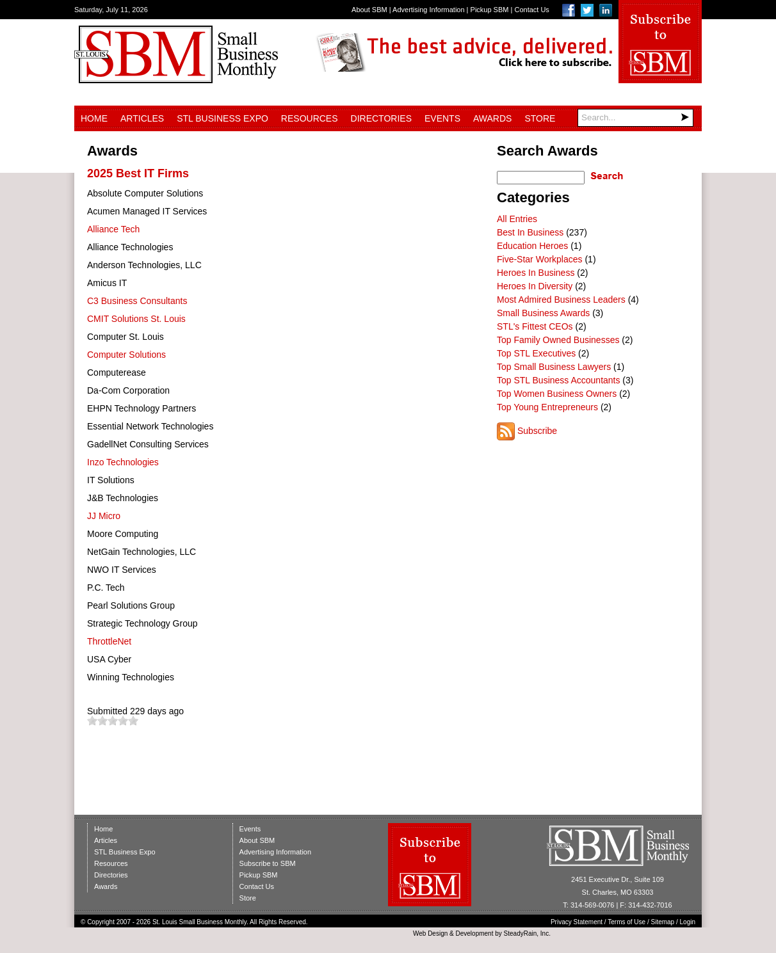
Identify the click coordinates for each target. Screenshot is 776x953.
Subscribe (537, 431)
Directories (381, 118)
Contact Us (531, 9)
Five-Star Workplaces (540, 259)
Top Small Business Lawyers (554, 367)
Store (539, 118)
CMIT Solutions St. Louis (136, 319)
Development (475, 933)
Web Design (430, 933)
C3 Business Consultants (137, 301)
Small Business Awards (543, 313)
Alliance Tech (113, 229)
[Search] (635, 118)
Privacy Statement (576, 921)
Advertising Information (428, 9)
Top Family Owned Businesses (558, 340)
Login (687, 921)
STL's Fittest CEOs (535, 326)
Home (94, 118)
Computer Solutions (126, 354)
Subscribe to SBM (267, 863)
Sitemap (663, 921)
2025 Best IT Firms (138, 173)
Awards (492, 118)
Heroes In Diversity (534, 286)
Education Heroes (532, 246)
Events (442, 118)
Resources (309, 118)
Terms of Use (626, 921)
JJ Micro (103, 516)
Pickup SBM (490, 9)
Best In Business (530, 232)
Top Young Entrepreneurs (547, 407)
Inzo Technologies (123, 462)
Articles (142, 118)
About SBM (369, 9)
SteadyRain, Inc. (527, 933)
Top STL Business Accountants (558, 380)
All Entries (517, 219)
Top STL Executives (536, 353)
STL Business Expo (222, 118)
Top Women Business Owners (557, 393)
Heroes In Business (535, 273)
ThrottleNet (109, 641)
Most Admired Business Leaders (561, 299)
